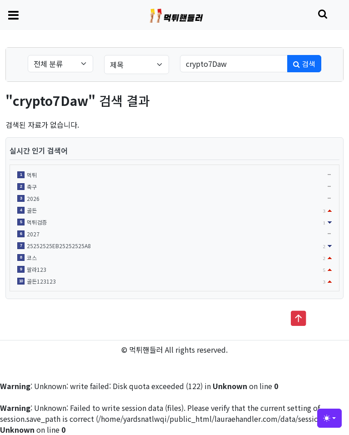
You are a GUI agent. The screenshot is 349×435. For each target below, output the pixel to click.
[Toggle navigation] (13, 14)
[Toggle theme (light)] (329, 418)
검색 (304, 63)
